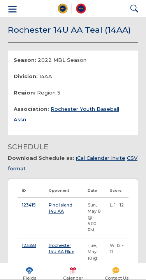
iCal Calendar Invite (100, 158)
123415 (28, 205)
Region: (24, 92)
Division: (26, 76)
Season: (25, 60)
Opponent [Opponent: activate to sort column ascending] (59, 190)
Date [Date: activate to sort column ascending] (92, 190)
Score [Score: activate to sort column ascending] (115, 190)
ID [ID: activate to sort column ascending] (24, 190)
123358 (29, 245)
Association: (31, 109)
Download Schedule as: (41, 158)
